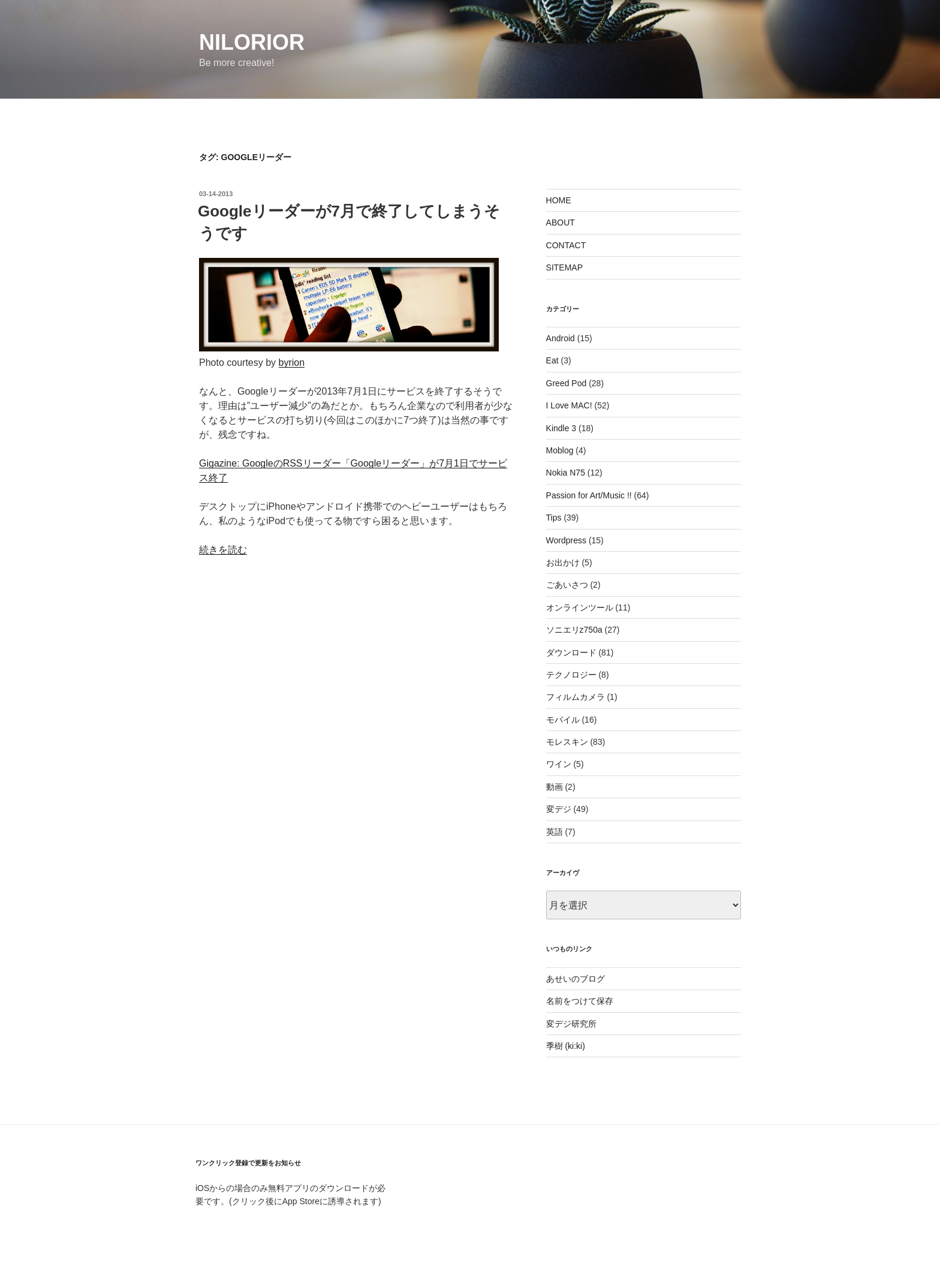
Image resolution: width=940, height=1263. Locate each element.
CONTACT (566, 245)
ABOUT (560, 222)
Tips (554, 517)
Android (560, 338)
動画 (554, 787)
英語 (554, 832)
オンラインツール (579, 607)
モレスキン (567, 742)
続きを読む (223, 550)
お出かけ (563, 562)
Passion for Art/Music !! (589, 495)
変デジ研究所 (571, 1024)
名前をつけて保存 (579, 1001)
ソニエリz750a (574, 629)
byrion (292, 362)
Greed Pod (566, 383)
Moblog (560, 450)
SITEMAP (564, 267)
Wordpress (566, 540)
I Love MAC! (569, 405)
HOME (558, 200)
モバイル (563, 719)
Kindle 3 (561, 428)
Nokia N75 (565, 472)
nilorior (252, 42)
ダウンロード (571, 652)
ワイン (558, 764)
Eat (552, 360)
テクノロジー (571, 674)
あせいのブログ (575, 979)
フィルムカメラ (575, 697)
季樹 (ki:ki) (565, 1046)
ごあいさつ (567, 585)
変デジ (558, 809)
